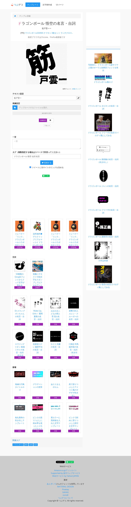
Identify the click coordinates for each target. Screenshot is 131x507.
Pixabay (65, 489)
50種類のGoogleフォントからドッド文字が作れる (19, 274)
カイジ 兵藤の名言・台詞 (55, 341)
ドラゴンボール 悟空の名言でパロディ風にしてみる (103, 277)
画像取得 (43, 120)
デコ (17, 4)
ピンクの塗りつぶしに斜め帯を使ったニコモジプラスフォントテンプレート (37, 420)
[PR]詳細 (19, 247)
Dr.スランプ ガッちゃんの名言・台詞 (19, 309)
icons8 (65, 495)
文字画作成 (46, 4)
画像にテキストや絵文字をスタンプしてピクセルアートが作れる (37, 275)
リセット (47, 125)
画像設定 (16, 103)
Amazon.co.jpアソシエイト (65, 470)
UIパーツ (59, 4)
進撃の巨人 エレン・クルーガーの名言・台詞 (73, 309)
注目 (14, 257)
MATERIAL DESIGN (65, 486)
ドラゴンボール (18, 445)
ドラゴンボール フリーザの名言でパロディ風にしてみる (103, 125)
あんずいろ (51, 484)
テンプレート (32, 4)
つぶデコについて (65, 498)
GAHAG (65, 492)
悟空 (26, 445)
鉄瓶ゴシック (76, 89)
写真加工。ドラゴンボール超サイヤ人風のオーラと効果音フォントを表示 (103, 62)
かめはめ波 (103, 252)
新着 (14, 367)
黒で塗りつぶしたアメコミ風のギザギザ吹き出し (73, 384)
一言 (14, 137)
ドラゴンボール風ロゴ (103, 79)
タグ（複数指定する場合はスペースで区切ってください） (36, 152)
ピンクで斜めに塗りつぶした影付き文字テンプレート (73, 417)
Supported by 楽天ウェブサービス (65, 473)
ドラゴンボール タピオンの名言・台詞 (103, 98)
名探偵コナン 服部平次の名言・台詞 (37, 342)
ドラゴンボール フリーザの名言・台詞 (103, 202)
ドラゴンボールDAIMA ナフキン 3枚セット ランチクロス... (48, 33)
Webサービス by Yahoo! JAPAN (65, 476)
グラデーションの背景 (37, 379)
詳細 (19, 287)
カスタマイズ (46, 113)
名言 (35, 445)
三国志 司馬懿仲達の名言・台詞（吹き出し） (73, 344)
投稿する (46, 162)
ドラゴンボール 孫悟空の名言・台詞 (103, 228)
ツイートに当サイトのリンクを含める (47, 167)
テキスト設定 (18, 93)
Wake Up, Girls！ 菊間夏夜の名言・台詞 (37, 309)
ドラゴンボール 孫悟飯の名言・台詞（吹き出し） (103, 151)
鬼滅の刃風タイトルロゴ (19, 381)
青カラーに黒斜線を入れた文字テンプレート (55, 415)
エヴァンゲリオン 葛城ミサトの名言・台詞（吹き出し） (19, 345)
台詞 (31, 445)
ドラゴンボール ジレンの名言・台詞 (103, 177)
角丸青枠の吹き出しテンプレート (19, 414)
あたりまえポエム (55, 379)
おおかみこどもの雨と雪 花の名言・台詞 (55, 309)
